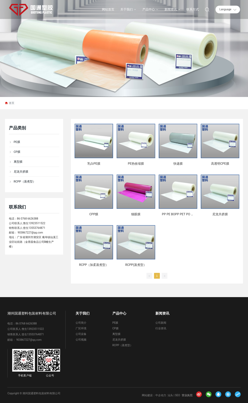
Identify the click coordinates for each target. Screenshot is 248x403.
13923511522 (36, 223)
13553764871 (36, 227)
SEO (177, 395)
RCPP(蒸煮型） (135, 265)
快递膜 (178, 163)
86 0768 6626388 (27, 218)
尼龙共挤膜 (220, 214)
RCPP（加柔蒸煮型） (93, 265)
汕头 (170, 395)
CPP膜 (93, 214)
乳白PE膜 (93, 163)
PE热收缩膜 (136, 163)
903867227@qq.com (30, 232)
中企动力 (160, 395)
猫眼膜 (135, 214)
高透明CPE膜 (220, 163)
